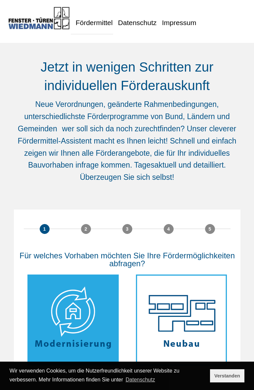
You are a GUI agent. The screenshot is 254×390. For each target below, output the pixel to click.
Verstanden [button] (227, 375)
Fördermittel (94, 19)
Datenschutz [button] (140, 379)
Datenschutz (142, 19)
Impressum (188, 19)
